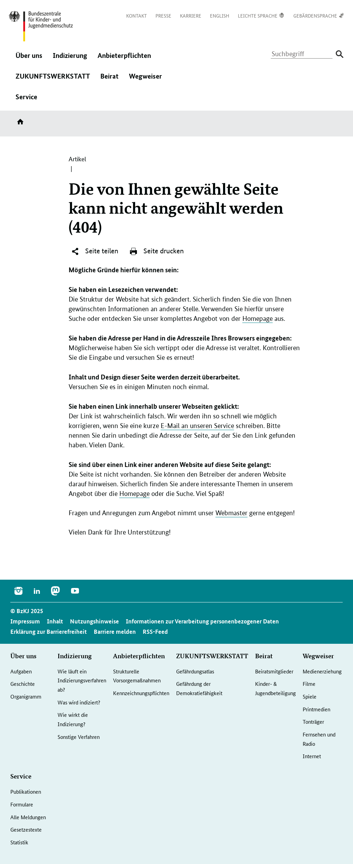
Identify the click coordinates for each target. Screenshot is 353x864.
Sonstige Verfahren (79, 736)
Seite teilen (94, 251)
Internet (312, 756)
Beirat (109, 79)
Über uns (29, 59)
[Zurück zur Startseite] (41, 26)
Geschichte (22, 683)
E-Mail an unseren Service (197, 426)
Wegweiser (145, 79)
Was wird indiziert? (79, 702)
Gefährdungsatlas (195, 671)
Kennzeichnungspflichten (141, 693)
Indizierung (70, 59)
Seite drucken (156, 251)
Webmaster (231, 513)
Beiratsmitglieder (274, 671)
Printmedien (316, 709)
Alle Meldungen (28, 817)
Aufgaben (21, 671)
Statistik (19, 842)
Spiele (309, 696)
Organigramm (25, 696)
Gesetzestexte (26, 829)
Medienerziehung (322, 671)
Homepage (257, 319)
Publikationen (25, 791)
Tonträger (313, 721)
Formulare (21, 804)
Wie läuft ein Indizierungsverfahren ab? (82, 680)
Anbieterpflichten (124, 59)
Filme (309, 683)
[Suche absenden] (339, 54)
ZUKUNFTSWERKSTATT (53, 79)
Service (26, 100)
